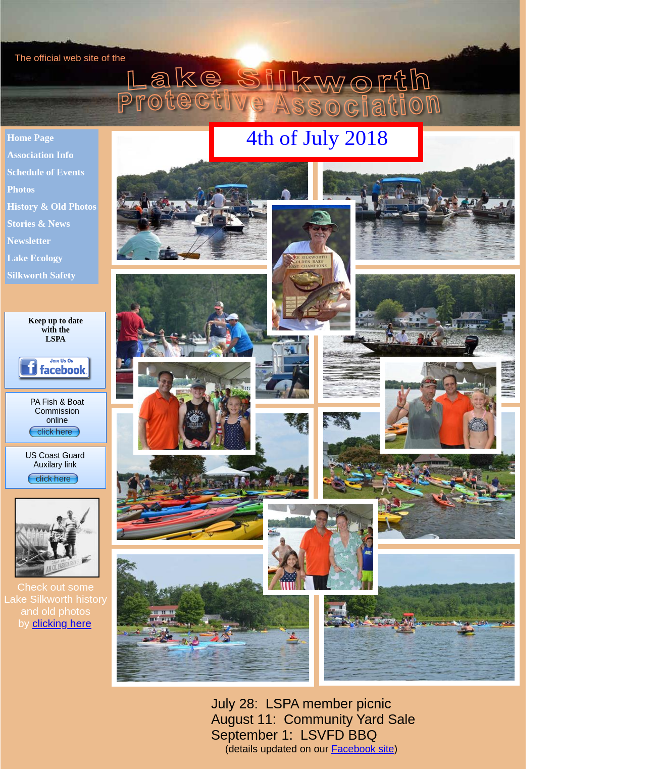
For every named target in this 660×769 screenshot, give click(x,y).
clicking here (61, 623)
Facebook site (362, 748)
